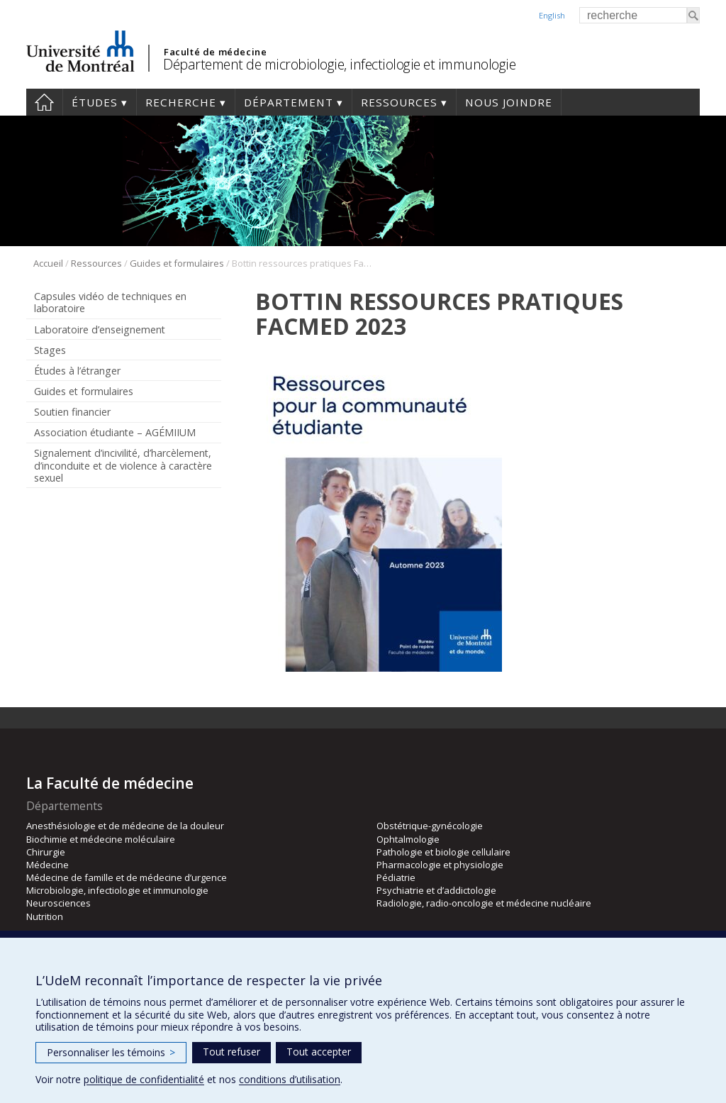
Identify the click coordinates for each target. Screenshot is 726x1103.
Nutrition (44, 916)
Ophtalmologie (408, 839)
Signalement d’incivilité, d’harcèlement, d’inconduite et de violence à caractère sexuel (123, 465)
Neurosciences (58, 903)
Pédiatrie (395, 877)
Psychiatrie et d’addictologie (436, 890)
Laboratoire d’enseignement (99, 329)
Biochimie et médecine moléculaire (100, 839)
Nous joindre (508, 102)
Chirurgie (45, 852)
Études (95, 102)
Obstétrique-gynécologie (429, 825)
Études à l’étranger (77, 370)
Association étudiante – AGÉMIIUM (115, 432)
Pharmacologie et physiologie (439, 864)
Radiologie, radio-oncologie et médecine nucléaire (483, 903)
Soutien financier (72, 412)
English (552, 15)
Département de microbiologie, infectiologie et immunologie (339, 64)
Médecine (47, 864)
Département (288, 102)
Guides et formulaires (177, 263)
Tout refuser (231, 1051)
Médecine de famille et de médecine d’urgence (126, 877)
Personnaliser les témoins (111, 1052)
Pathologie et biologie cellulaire (443, 852)
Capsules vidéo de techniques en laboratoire (110, 302)
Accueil (44, 102)
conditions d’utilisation (289, 1079)
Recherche (180, 102)
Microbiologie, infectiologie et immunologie (117, 890)
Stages (50, 350)
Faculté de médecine (215, 51)
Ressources (399, 102)
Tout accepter (318, 1051)
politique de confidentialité (144, 1079)
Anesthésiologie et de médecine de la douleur (125, 825)
